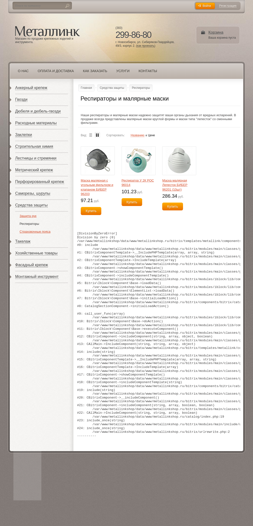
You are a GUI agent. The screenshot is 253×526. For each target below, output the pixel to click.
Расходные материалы (36, 123)
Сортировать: (115, 135)
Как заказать (95, 71)
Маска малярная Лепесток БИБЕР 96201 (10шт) (174, 185)
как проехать (145, 45)
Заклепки (23, 135)
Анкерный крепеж (31, 88)
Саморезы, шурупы (32, 193)
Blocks (97, 135)
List (90, 135)
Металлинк (47, 31)
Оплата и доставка (56, 71)
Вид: (84, 135)
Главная (86, 88)
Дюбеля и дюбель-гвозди (38, 111)
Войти (207, 6)
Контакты (147, 71)
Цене (151, 135)
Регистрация (227, 6)
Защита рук (28, 216)
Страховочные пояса (35, 231)
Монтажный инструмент (36, 276)
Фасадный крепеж (31, 265)
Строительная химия (34, 146)
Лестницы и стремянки (36, 158)
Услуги (122, 71)
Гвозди (21, 99)
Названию (137, 135)
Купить (91, 211)
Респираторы (29, 224)
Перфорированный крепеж (39, 182)
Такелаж (22, 241)
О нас (23, 71)
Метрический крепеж (34, 170)
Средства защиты (31, 205)
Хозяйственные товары (36, 253)
